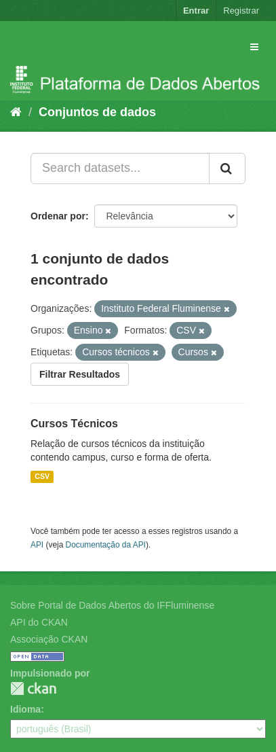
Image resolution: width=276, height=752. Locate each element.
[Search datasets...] (120, 168)
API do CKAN (39, 622)
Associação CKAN (48, 639)
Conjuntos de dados (97, 112)
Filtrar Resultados (79, 374)
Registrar (241, 10)
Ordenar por (58, 216)
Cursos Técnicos (74, 423)
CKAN (33, 688)
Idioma (25, 709)
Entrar (196, 10)
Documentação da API (106, 545)
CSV (42, 477)
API (37, 545)
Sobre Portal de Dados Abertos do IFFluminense (112, 605)
